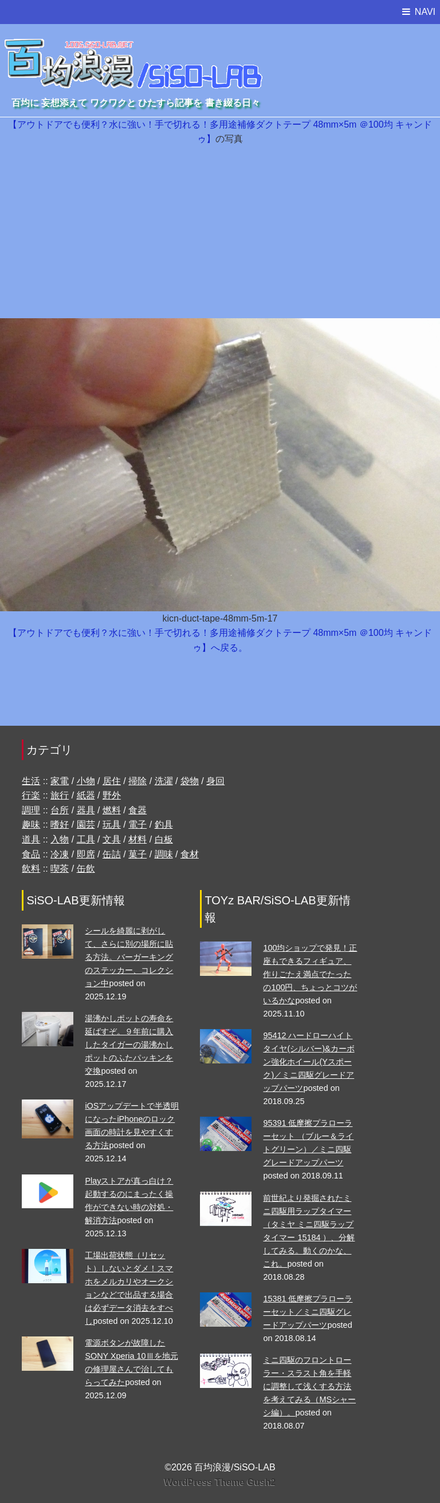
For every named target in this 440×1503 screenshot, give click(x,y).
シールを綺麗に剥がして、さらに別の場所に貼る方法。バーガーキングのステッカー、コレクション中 (129, 957)
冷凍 (59, 854)
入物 (59, 839)
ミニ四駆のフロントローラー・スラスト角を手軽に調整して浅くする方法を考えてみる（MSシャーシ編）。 (309, 1386)
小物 (86, 781)
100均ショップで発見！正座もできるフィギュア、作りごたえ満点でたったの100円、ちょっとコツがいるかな (310, 974)
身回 (215, 781)
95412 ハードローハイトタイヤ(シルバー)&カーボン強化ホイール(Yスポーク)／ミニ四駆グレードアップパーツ (308, 1062)
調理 (31, 810)
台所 (59, 810)
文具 (112, 839)
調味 (164, 854)
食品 (31, 854)
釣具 (164, 824)
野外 (112, 795)
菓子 (137, 854)
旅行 (59, 795)
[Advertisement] (220, 232)
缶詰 (112, 854)
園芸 (86, 824)
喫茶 (59, 868)
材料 (137, 839)
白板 (164, 839)
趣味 (31, 824)
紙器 (86, 795)
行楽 (31, 795)
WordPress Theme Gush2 (220, 1482)
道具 (31, 839)
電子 (137, 824)
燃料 (112, 810)
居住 (112, 781)
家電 (59, 781)
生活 (31, 781)
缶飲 (86, 868)
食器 (137, 810)
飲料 (31, 868)
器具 (86, 810)
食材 (189, 854)
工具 (86, 839)
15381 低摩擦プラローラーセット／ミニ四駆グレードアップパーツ (307, 1312)
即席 (86, 854)
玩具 (112, 824)
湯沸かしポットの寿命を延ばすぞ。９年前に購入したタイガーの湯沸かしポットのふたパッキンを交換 (129, 1044)
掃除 (137, 781)
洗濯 (164, 781)
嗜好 (59, 824)
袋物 (189, 781)
